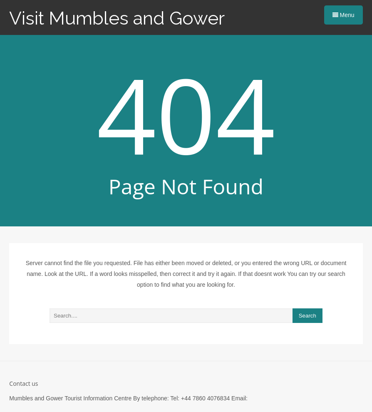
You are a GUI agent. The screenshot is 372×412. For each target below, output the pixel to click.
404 (186, 114)
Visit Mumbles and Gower (117, 18)
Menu (343, 15)
